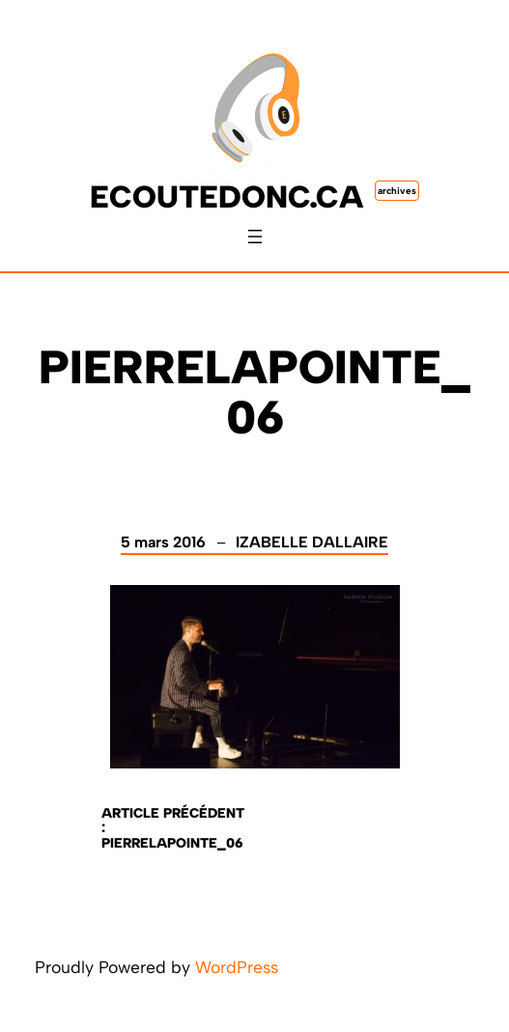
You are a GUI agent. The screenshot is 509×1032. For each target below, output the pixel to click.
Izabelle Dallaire (312, 542)
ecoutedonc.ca (227, 197)
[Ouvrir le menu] (255, 236)
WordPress (236, 967)
